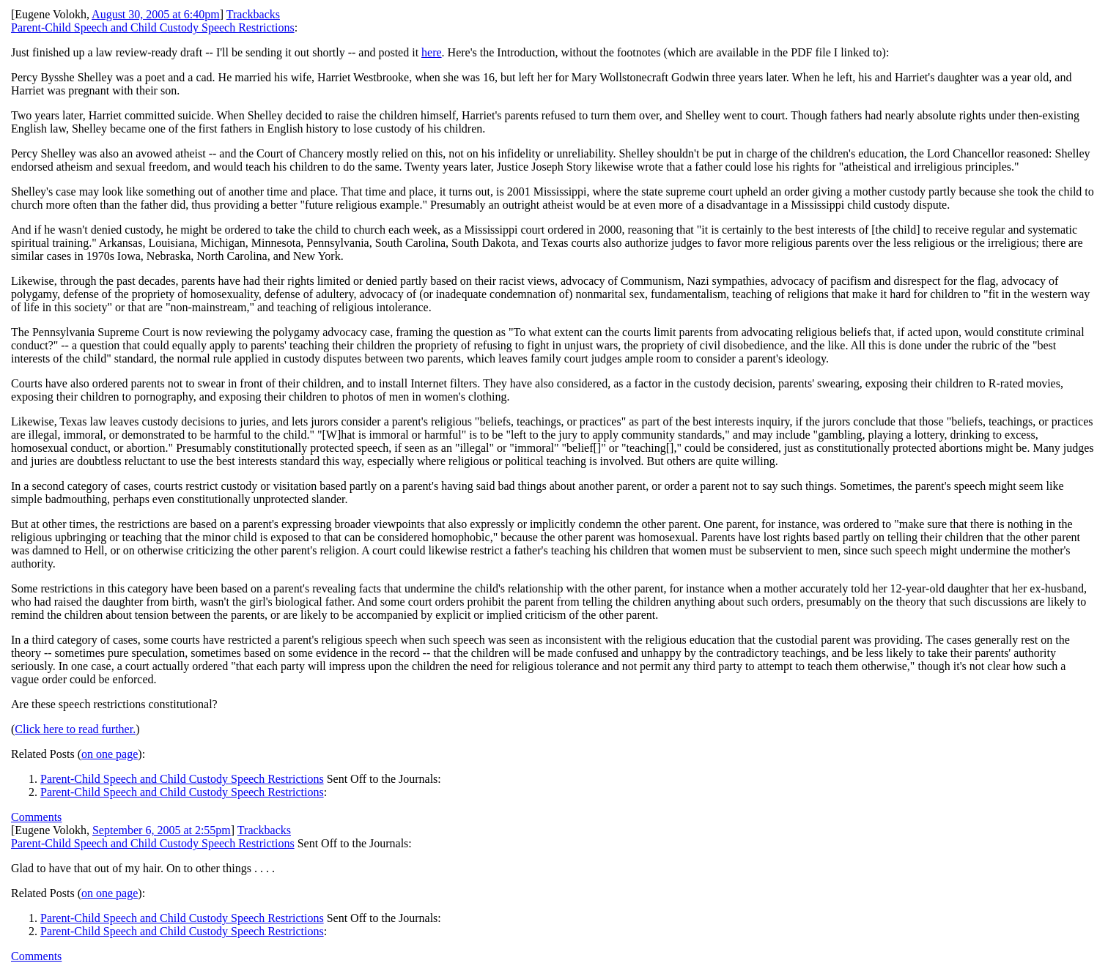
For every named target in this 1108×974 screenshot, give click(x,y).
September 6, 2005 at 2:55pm (161, 830)
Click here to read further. (75, 729)
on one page (109, 754)
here (431, 52)
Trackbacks (253, 14)
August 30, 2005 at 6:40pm (156, 14)
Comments (36, 817)
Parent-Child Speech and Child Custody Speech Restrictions (153, 27)
